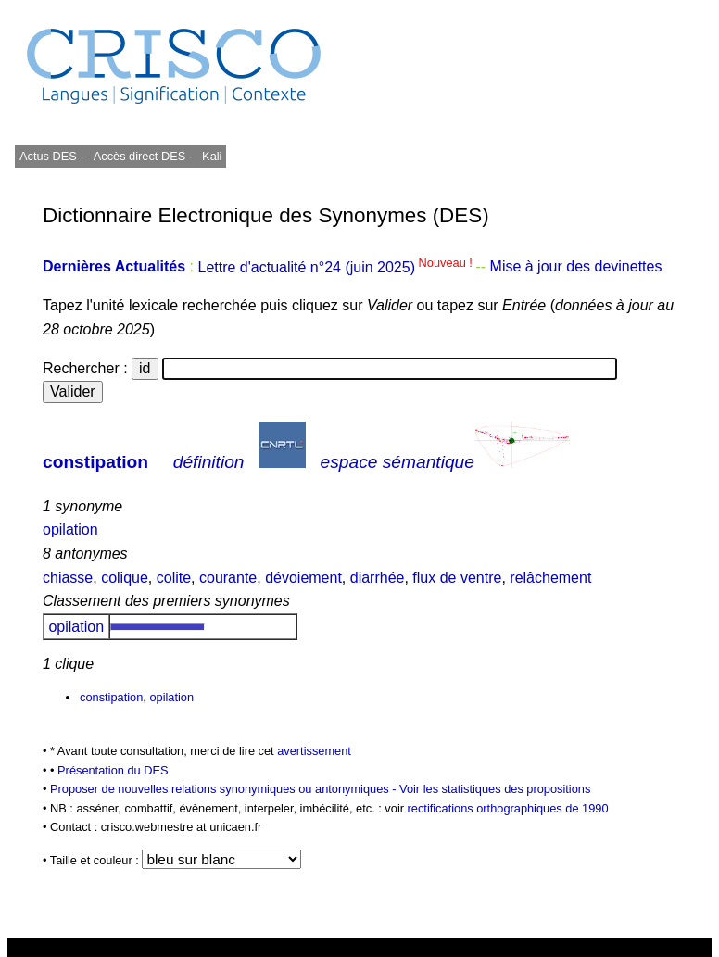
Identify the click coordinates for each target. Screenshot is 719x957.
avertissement (314, 751)
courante (228, 578)
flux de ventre (456, 578)
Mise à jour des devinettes (576, 267)
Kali (211, 156)
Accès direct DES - (143, 156)
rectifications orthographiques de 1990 (508, 808)
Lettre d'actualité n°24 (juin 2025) (336, 267)
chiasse (68, 578)
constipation (95, 462)
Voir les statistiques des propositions (494, 789)
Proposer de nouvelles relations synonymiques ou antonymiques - (224, 789)
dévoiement (303, 578)
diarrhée (377, 578)
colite (174, 578)
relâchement (550, 578)
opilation (70, 529)
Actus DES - (51, 156)
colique (124, 578)
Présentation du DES (113, 770)
